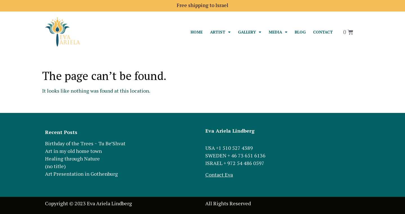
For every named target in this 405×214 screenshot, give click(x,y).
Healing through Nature (72, 158)
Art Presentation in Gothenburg (81, 173)
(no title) (55, 166)
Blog (300, 32)
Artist (220, 32)
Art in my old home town (73, 151)
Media (278, 32)
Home (197, 32)
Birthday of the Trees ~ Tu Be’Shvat (85, 143)
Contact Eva (219, 174)
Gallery (249, 32)
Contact (323, 32)
